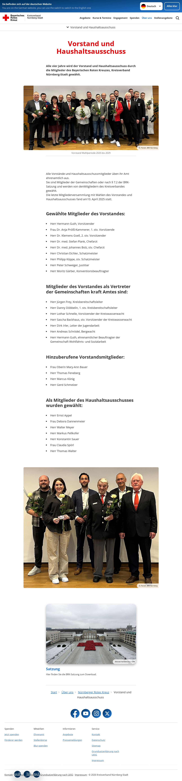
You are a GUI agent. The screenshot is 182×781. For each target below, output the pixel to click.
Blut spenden (41, 745)
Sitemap (96, 745)
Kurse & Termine (102, 17)
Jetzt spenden (12, 734)
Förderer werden (14, 740)
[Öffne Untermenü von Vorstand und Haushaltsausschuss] (91, 27)
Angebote (85, 17)
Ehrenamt (39, 734)
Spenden (134, 17)
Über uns (147, 17)
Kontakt (96, 734)
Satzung (53, 668)
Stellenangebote (163, 17)
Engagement (120, 17)
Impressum (98, 760)
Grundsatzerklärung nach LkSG (105, 753)
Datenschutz (98, 740)
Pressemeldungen (72, 740)
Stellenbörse (40, 740)
